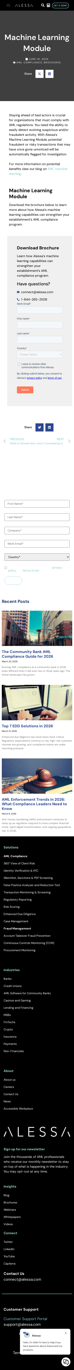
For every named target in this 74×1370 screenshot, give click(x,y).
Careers (9, 1087)
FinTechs (9, 1022)
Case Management (16, 921)
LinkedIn (9, 1249)
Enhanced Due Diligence (20, 914)
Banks (8, 979)
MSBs (7, 1015)
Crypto (8, 1029)
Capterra (9, 1263)
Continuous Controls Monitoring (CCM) (29, 943)
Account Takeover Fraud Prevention (27, 936)
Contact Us (11, 1094)
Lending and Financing (18, 1008)
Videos (8, 1224)
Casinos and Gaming (17, 1000)
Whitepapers (12, 1217)
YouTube (9, 1256)
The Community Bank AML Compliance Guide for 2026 (27, 654)
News (7, 1101)
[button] (8, 5)
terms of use (31, 570)
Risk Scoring (12, 907)
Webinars (10, 1210)
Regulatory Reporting (18, 899)
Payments (10, 1044)
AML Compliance (29, 62)
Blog (6, 1195)
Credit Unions (13, 986)
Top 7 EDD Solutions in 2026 (27, 726)
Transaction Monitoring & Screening (27, 892)
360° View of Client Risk (19, 863)
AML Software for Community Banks (27, 993)
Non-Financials (14, 1051)
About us (9, 1080)
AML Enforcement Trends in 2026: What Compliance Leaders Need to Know (34, 804)
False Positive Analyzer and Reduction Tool (32, 885)
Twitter (8, 1242)
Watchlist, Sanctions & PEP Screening (28, 878)
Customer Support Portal (25, 1318)
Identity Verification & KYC (21, 871)
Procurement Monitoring (19, 950)
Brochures (52, 62)
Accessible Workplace (18, 1109)
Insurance (10, 1037)
